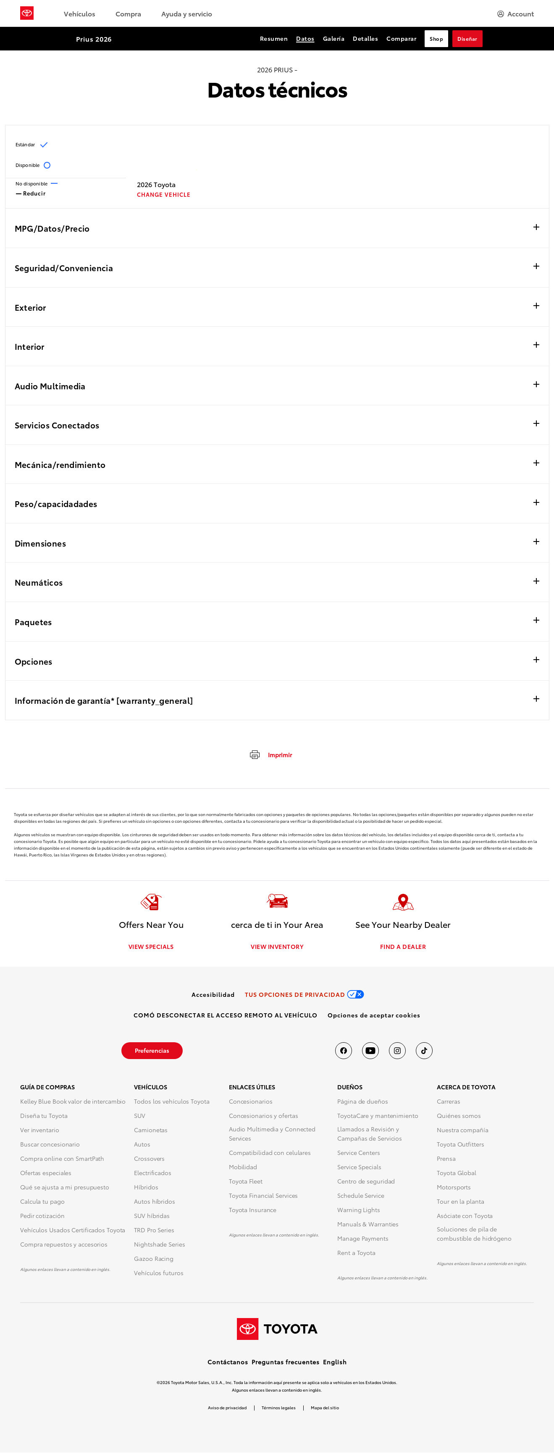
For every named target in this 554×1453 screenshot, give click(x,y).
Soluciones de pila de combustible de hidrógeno (474, 1234)
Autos (142, 1145)
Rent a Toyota (356, 1253)
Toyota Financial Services (263, 1196)
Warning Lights (358, 1210)
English (335, 1362)
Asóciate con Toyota (465, 1216)
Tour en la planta (460, 1202)
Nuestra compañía (462, 1130)
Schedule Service (360, 1196)
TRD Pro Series (154, 1230)
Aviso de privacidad (227, 1408)
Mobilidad (243, 1167)
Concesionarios (251, 1102)
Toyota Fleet (246, 1182)
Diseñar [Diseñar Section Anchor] (467, 38)
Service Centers (358, 1153)
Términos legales (279, 1408)
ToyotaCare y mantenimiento (377, 1116)
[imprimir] (270, 754)
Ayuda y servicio (186, 13)
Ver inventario (39, 1130)
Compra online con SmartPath (62, 1159)
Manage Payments (363, 1239)
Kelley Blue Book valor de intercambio (73, 1102)
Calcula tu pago (42, 1202)
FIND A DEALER (403, 947)
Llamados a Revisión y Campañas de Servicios (369, 1134)
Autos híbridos (154, 1202)
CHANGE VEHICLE (164, 194)
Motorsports (454, 1188)
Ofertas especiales (45, 1173)
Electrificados (152, 1173)
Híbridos (146, 1188)
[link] (213, 995)
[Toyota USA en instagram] (397, 1051)
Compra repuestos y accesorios (64, 1245)
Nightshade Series (159, 1245)
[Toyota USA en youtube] (370, 1051)
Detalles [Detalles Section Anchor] (365, 38)
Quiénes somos (459, 1116)
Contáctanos (227, 1362)
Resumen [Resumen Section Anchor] (274, 38)
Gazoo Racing (153, 1259)
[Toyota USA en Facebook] (343, 1051)
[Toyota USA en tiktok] (424, 1051)
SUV (139, 1116)
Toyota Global (456, 1173)
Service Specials (359, 1167)
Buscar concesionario (50, 1145)
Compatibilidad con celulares (270, 1153)
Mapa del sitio (325, 1408)
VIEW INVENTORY (277, 947)
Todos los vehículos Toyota (171, 1102)
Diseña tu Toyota (43, 1116)
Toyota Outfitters (460, 1145)
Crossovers (149, 1159)
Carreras (448, 1102)
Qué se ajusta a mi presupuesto (64, 1188)
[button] (374, 1016)
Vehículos (79, 13)
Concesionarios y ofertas (263, 1116)
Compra (128, 13)
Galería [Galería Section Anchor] (334, 38)
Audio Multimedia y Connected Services (272, 1134)
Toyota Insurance (252, 1210)
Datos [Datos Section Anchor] (305, 38)
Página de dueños (362, 1102)
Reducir (31, 192)
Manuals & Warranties (368, 1225)
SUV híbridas (152, 1216)
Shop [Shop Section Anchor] (436, 38)
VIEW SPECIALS (151, 947)
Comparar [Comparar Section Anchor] (401, 38)
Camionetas (151, 1130)
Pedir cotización (42, 1216)
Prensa (446, 1159)
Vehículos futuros (158, 1273)
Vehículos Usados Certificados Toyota (72, 1230)
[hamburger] (515, 13)
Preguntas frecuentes (286, 1362)
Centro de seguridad (366, 1182)
